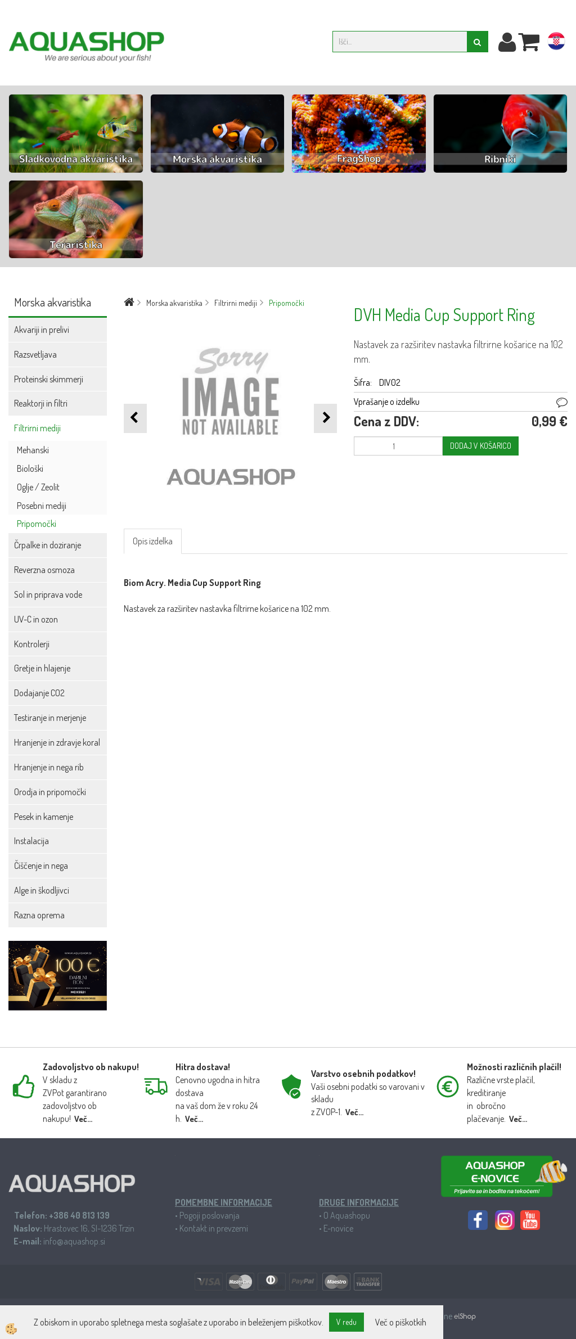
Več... (83, 1118)
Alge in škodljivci (41, 890)
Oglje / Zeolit (38, 487)
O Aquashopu (346, 1215)
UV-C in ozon (36, 619)
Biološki (30, 468)
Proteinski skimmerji (48, 379)
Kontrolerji (32, 644)
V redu (346, 1322)
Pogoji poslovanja (209, 1215)
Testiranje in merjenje (50, 717)
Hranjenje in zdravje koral (57, 742)
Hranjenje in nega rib (49, 767)
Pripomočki (36, 523)
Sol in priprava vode (48, 594)
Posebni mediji (41, 505)
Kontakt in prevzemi (213, 1228)
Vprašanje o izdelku (387, 401)
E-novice (338, 1228)
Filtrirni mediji (37, 428)
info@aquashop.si (74, 1241)
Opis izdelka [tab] (153, 541)
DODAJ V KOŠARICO (480, 445)
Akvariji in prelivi (41, 329)
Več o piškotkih (400, 1322)
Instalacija (31, 840)
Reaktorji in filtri (41, 403)
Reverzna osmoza (44, 569)
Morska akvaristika (174, 303)
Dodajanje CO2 (39, 692)
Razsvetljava (35, 354)
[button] (325, 418)
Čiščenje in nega (41, 865)
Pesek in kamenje (43, 816)
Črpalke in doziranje (47, 545)
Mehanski (33, 450)
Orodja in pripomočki (50, 791)
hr (556, 43)
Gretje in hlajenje (42, 668)
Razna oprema (39, 915)
